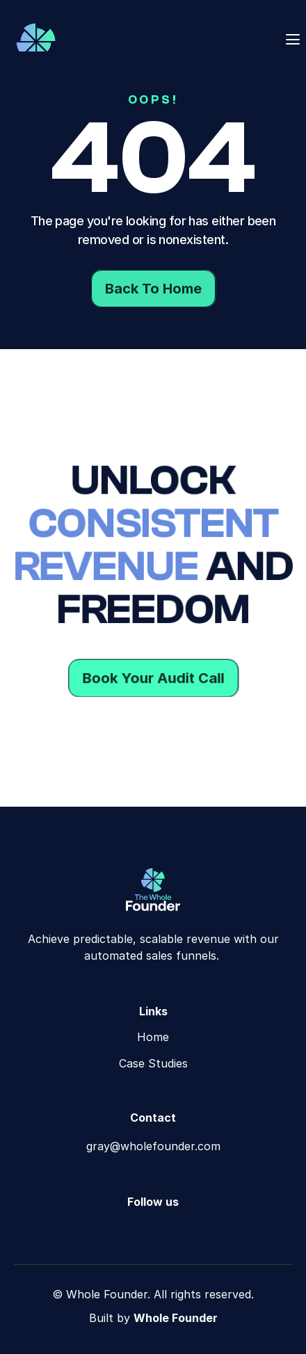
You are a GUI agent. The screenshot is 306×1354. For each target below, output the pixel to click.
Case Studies (153, 1063)
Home (153, 1037)
